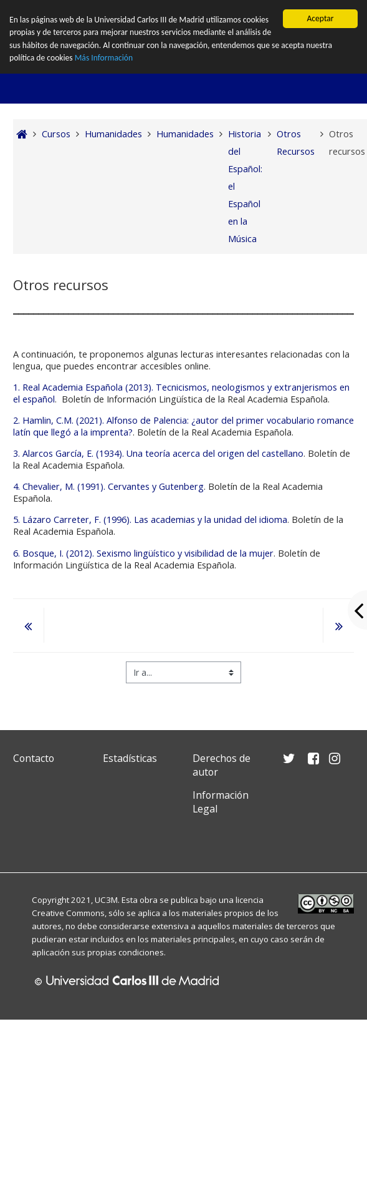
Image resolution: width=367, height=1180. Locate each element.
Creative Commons (68, 913)
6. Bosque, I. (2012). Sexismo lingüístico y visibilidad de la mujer (143, 553)
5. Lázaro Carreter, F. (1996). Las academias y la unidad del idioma (150, 519)
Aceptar (320, 18)
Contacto (33, 758)
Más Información (104, 57)
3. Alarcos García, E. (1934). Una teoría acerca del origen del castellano (158, 453)
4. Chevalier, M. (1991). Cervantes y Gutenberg (108, 486)
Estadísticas (130, 758)
